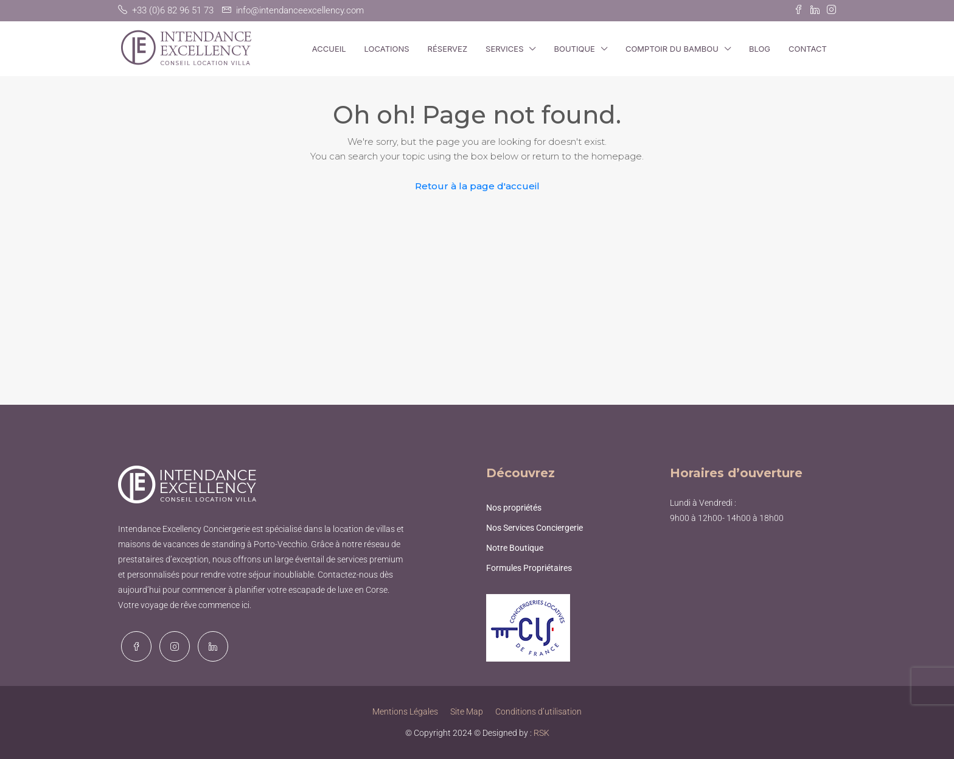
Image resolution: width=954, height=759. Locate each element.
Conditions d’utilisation (538, 711)
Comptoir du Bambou (672, 49)
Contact (808, 49)
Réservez (447, 49)
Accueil (329, 49)
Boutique (574, 49)
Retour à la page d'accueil (477, 186)
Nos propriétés (513, 507)
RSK (541, 733)
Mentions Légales (405, 711)
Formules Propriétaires (529, 568)
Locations (386, 49)
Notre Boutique (514, 548)
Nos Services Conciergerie (534, 528)
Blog (759, 49)
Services (504, 49)
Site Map (466, 711)
